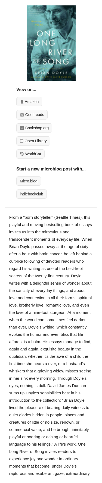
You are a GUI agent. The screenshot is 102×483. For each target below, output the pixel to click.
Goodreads (32, 114)
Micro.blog (29, 181)
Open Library (33, 141)
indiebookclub (31, 194)
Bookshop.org (34, 128)
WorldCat (30, 154)
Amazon (29, 101)
